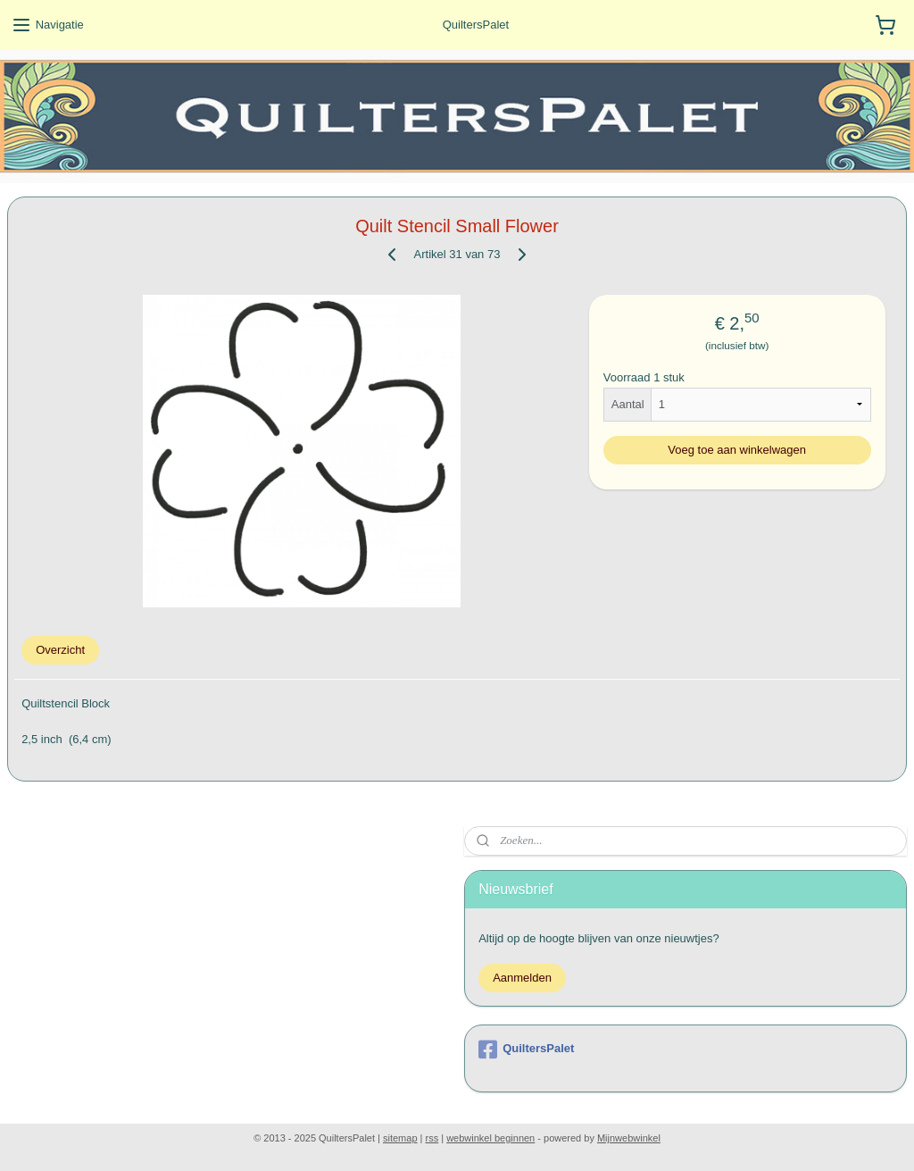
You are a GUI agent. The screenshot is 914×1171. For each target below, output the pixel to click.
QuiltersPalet (526, 1049)
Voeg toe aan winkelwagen (737, 449)
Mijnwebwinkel (629, 1138)
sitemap (400, 1138)
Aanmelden (522, 977)
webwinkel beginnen (490, 1138)
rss (432, 1138)
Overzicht (60, 650)
